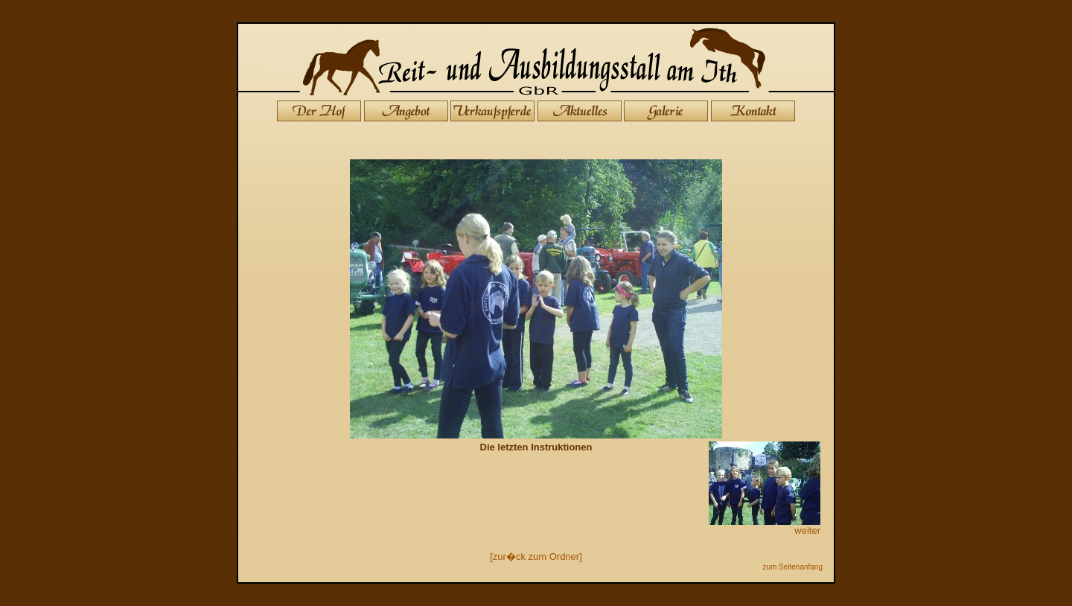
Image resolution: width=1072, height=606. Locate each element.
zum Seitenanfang (792, 567)
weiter (764, 526)
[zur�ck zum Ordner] (536, 556)
